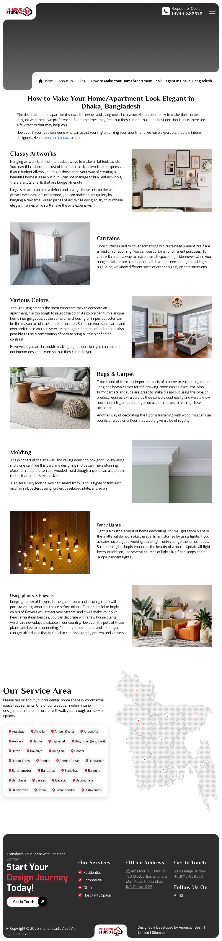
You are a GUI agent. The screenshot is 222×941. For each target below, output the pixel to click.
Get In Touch (23, 902)
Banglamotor (21, 770)
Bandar (45, 761)
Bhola (42, 790)
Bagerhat (58, 741)
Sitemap (158, 932)
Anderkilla (91, 731)
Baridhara (19, 780)
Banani (79, 751)
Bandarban (96, 761)
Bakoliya (36, 751)
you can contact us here (64, 137)
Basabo (60, 780)
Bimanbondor (65, 790)
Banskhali (71, 770)
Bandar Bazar (69, 761)
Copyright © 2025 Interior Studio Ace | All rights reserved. (41, 931)
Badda (37, 741)
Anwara (17, 741)
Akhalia (39, 731)
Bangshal (48, 770)
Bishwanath (93, 790)
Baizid (16, 751)
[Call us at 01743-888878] (182, 11)
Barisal (41, 780)
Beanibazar (20, 790)
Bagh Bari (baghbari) (90, 741)
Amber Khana (64, 731)
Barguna (94, 770)
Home (46, 81)
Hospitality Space (97, 895)
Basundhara (84, 780)
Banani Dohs (21, 761)
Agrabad (18, 731)
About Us (66, 81)
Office (88, 887)
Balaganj (58, 751)
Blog (82, 81)
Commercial (93, 880)
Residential (92, 872)
